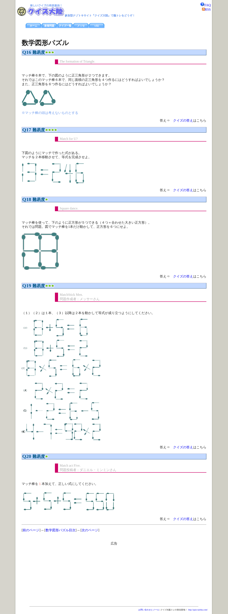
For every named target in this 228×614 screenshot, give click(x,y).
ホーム (33, 25)
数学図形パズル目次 (61, 530)
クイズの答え (183, 120)
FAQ (205, 5)
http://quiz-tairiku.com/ (198, 610)
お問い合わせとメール (148, 610)
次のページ (90, 530)
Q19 (26, 285)
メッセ (81, 25)
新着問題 (49, 25)
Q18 (26, 199)
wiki (96, 25)
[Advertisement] (79, 575)
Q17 (26, 129)
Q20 (26, 456)
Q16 (26, 52)
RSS (206, 9)
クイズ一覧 (65, 25)
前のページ (31, 530)
